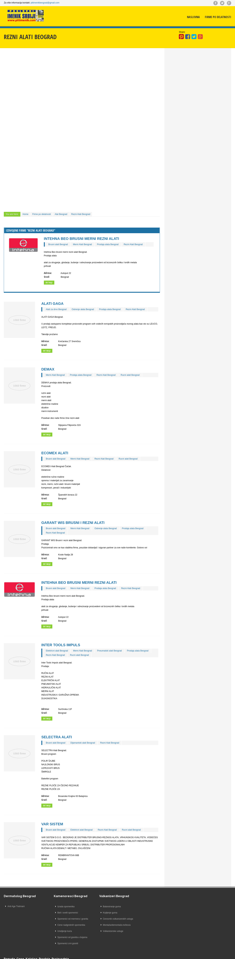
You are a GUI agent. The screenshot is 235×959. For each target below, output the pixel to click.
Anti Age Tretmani (16, 906)
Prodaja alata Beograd (107, 244)
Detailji (47, 350)
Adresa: (48, 272)
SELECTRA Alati (56, 737)
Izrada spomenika (61, 906)
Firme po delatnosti (218, 17)
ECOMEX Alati (54, 453)
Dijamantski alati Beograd (82, 742)
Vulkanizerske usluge (108, 931)
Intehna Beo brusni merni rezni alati (81, 238)
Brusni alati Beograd (58, 244)
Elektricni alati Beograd (57, 650)
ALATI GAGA (52, 303)
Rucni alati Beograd (130, 375)
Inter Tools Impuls (60, 645)
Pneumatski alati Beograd (109, 650)
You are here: (12, 214)
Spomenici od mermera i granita (68, 918)
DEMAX (47, 369)
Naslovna (193, 17)
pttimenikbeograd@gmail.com (45, 2)
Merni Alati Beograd (82, 244)
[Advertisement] (82, 78)
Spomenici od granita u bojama (68, 937)
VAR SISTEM (52, 824)
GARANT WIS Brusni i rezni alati (73, 522)
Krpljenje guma (105, 912)
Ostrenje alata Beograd (83, 309)
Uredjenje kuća (60, 931)
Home (25, 214)
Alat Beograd (61, 214)
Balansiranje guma (107, 906)
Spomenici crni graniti (63, 943)
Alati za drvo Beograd (56, 309)
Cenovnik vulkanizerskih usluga (113, 918)
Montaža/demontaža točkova (112, 925)
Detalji (49, 282)
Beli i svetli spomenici (63, 912)
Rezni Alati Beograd (80, 214)
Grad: (47, 276)
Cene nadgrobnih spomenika (66, 925)
